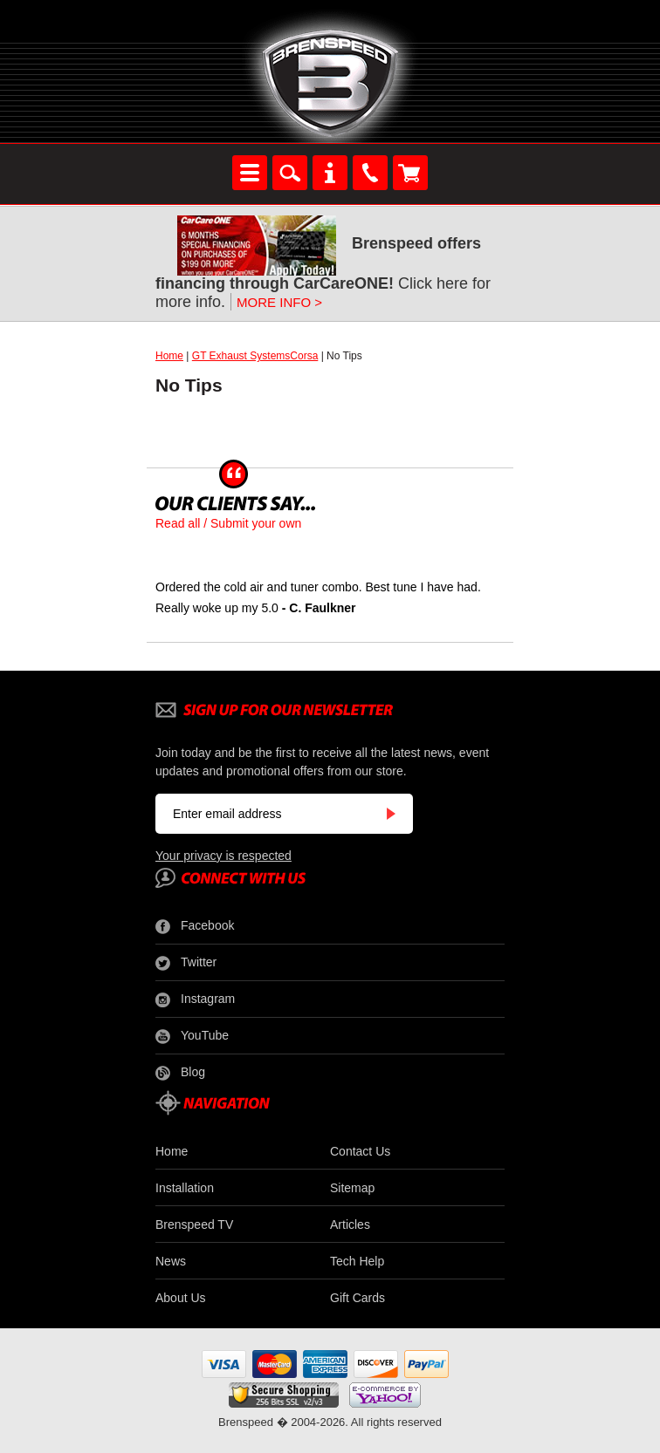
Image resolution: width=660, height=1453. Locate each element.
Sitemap (352, 1188)
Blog (180, 1073)
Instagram (195, 999)
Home (169, 356)
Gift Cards (357, 1298)
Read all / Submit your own (228, 523)
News (170, 1261)
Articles (350, 1224)
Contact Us (360, 1151)
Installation (184, 1188)
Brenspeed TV (194, 1224)
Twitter (186, 963)
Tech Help (357, 1261)
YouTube (192, 1036)
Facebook (194, 926)
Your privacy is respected (223, 856)
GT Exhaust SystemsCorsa (255, 356)
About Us (180, 1298)
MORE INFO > (279, 302)
